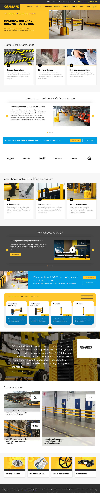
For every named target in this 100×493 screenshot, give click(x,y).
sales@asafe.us (83, 1)
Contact (88, 6)
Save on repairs (44, 204)
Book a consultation (89, 277)
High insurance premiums (80, 70)
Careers (81, 6)
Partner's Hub (73, 1)
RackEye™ (38, 6)
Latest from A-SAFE (38, 467)
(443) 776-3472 (93, 1)
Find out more (15, 254)
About (74, 6)
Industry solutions (14, 467)
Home (5, 13)
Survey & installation (62, 467)
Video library (85, 467)
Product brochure (89, 140)
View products (75, 140)
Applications (12, 13)
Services (56, 6)
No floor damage (13, 204)
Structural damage (45, 70)
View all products (87, 296)
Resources (65, 6)
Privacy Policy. (34, 490)
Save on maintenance (78, 204)
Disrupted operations (15, 70)
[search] (95, 7)
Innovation (48, 6)
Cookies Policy (25, 490)
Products (29, 6)
